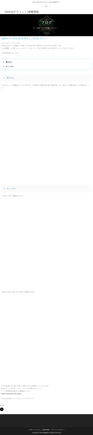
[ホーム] (34, 28)
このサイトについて (34, 430)
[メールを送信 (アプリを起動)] (49, 6)
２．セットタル (7, 66)
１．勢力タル (6, 62)
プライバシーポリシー (58, 430)
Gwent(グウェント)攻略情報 (22, 11)
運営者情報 (46, 430)
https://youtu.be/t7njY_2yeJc (11, 394)
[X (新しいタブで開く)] (43, 6)
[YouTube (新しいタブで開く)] (46, 6)
